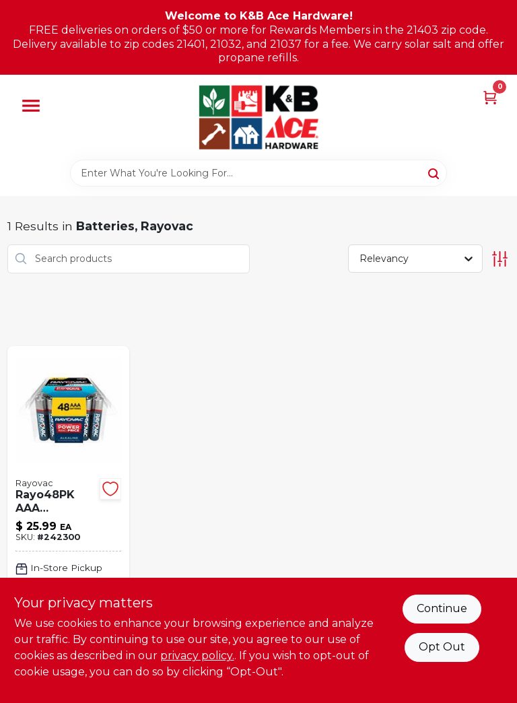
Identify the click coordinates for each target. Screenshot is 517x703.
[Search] (434, 172)
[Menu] (31, 105)
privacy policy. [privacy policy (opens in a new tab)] (197, 655)
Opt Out (442, 646)
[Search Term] (258, 173)
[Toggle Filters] (500, 259)
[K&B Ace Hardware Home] (258, 117)
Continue (442, 608)
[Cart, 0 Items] (490, 97)
